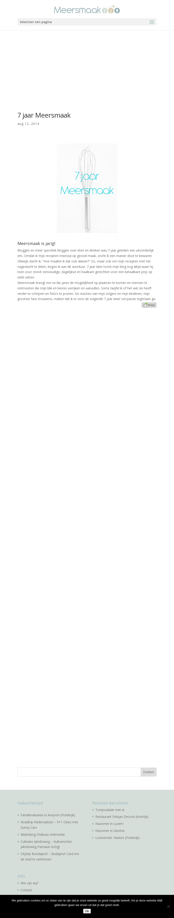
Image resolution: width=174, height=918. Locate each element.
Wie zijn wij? (29, 883)
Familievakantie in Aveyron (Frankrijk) (48, 815)
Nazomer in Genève (110, 830)
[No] (168, 906)
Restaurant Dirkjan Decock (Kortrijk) (121, 816)
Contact (26, 890)
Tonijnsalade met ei (109, 810)
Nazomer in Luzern (109, 823)
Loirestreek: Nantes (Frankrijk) (117, 838)
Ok (87, 911)
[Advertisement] (87, 64)
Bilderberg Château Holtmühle (43, 834)
